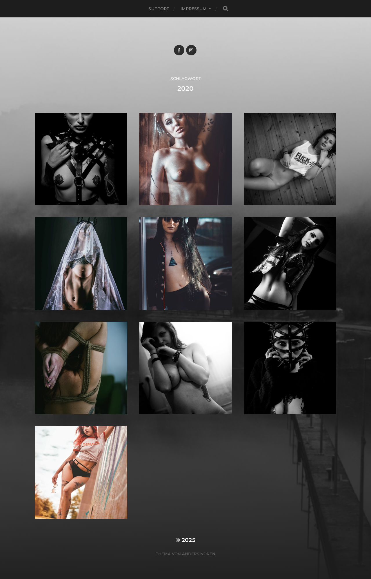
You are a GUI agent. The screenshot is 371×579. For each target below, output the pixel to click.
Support (158, 8)
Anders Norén (198, 553)
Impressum (193, 8)
